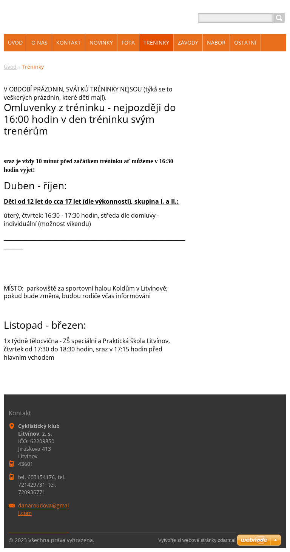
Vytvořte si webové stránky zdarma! (197, 540)
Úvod (10, 66)
